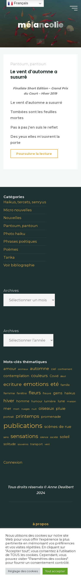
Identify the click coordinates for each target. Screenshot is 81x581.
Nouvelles (12, 218)
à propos (41, 524)
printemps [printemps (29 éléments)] (27, 416)
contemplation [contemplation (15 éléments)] (16, 376)
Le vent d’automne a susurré (34, 74)
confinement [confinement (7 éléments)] (65, 369)
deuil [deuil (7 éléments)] (63, 376)
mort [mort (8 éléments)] (16, 408)
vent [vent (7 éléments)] (47, 444)
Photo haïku (14, 233)
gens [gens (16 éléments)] (57, 393)
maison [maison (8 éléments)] (71, 401)
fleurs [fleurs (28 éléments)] (35, 392)
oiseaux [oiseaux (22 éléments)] (46, 408)
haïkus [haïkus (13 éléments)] (69, 393)
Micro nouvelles (17, 210)
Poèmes (10, 249)
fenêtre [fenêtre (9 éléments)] (22, 393)
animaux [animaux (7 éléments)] (23, 369)
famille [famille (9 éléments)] (65, 385)
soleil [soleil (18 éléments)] (65, 436)
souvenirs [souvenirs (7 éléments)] (23, 444)
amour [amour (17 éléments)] (9, 369)
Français (18, 3)
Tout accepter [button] (55, 571)
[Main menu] (74, 8)
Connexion (12, 462)
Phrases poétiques (20, 241)
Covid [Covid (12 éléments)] (54, 376)
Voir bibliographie (19, 265)
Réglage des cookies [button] (23, 571)
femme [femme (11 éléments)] (9, 393)
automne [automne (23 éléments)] (39, 368)
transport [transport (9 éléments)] (36, 444)
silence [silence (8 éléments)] (44, 437)
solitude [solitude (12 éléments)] (9, 444)
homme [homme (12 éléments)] (22, 401)
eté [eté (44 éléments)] (55, 384)
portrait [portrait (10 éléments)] (8, 416)
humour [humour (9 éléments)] (36, 401)
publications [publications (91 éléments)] (22, 425)
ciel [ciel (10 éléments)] (53, 369)
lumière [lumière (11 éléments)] (50, 401)
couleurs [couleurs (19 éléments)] (39, 375)
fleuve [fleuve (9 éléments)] (47, 393)
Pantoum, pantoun (28, 64)
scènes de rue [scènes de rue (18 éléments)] (57, 426)
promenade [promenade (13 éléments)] (51, 417)
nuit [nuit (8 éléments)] (34, 408)
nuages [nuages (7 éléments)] (25, 409)
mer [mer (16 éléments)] (7, 408)
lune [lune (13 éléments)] (61, 401)
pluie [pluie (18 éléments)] (60, 408)
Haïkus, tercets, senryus (24, 202)
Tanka (9, 257)
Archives (11, 290)
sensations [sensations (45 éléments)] (24, 436)
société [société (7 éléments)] (54, 437)
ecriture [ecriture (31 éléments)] (12, 384)
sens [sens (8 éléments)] (6, 437)
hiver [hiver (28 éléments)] (8, 400)
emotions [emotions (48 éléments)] (36, 384)
